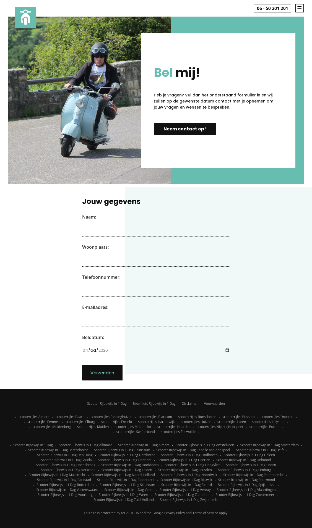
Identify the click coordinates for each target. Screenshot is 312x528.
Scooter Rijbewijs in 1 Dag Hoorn (251, 465)
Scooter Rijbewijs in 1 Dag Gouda (66, 460)
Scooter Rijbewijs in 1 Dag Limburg (244, 469)
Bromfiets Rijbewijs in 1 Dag (154, 403)
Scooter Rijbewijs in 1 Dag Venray (185, 489)
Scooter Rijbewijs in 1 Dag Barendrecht (58, 450)
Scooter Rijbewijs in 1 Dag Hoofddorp (130, 465)
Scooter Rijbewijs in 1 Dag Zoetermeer (244, 494)
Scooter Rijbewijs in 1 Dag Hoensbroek (65, 465)
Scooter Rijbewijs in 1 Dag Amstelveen (205, 445)
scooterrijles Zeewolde (178, 431)
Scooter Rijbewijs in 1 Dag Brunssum (122, 450)
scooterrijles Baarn (70, 416)
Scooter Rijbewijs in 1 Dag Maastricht (56, 474)
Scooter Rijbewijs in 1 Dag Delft (260, 450)
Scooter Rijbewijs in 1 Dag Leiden (127, 469)
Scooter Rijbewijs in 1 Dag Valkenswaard (67, 489)
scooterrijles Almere (34, 416)
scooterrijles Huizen (196, 421)
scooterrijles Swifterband (135, 431)
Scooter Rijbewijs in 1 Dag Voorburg (65, 494)
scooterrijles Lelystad (268, 421)
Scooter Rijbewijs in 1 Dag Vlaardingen (246, 489)
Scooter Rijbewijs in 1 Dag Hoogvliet (192, 465)
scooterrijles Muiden (93, 426)
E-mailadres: (95, 307)
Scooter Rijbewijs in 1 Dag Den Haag (65, 455)
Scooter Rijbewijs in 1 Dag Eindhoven (189, 455)
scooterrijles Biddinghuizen (111, 416)
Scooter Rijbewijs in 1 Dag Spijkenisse (246, 484)
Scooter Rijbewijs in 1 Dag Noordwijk (189, 474)
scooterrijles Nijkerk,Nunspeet (220, 426)
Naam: (89, 217)
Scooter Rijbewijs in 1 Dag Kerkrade (68, 469)
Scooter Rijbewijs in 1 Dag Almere (144, 445)
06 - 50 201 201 (272, 8)
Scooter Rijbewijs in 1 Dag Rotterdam (65, 484)
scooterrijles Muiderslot (133, 426)
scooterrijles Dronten (277, 416)
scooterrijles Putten (264, 426)
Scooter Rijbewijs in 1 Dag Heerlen (184, 460)
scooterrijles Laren (231, 421)
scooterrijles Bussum (238, 416)
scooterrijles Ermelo (116, 421)
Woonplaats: (95, 247)
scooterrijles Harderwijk (156, 421)
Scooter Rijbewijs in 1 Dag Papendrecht (253, 474)
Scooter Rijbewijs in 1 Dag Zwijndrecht (189, 499)
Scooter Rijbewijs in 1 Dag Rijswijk (186, 479)
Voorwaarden (214, 403)
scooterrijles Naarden (174, 426)
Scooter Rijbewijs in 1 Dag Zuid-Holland (123, 499)
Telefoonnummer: (101, 277)
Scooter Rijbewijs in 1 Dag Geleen (249, 455)
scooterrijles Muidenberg (52, 426)
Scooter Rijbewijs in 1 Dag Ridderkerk (125, 479)
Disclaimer (190, 403)
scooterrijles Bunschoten (197, 416)
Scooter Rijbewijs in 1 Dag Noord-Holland (123, 474)
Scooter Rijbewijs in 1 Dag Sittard (186, 484)
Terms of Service (205, 513)
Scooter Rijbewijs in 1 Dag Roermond (246, 479)
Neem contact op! (184, 129)
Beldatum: (93, 337)
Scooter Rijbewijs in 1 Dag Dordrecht (126, 455)
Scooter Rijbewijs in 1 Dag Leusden (185, 469)
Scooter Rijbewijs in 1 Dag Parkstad (64, 479)
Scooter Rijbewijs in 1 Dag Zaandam (182, 494)
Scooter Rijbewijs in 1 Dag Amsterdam (269, 445)
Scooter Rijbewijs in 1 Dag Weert (124, 494)
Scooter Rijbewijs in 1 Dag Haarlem (125, 460)
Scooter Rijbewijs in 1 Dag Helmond (243, 460)
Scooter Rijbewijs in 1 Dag (107, 403)
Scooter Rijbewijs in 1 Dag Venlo (129, 489)
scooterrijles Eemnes (43, 421)
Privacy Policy (174, 513)
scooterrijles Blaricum (155, 416)
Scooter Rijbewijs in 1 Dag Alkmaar (85, 445)
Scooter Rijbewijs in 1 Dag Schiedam (127, 484)
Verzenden (102, 373)
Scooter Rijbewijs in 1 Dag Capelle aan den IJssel (193, 450)
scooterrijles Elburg (80, 421)
